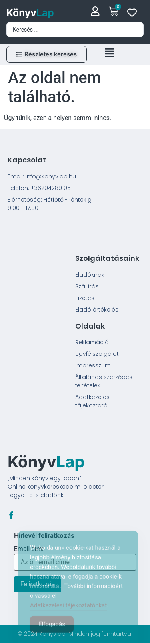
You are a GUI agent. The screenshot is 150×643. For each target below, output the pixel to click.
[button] (109, 54)
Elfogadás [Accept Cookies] (51, 631)
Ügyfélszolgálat (97, 354)
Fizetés (84, 298)
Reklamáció (92, 342)
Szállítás (87, 286)
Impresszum (93, 365)
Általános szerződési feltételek (104, 381)
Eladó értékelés (96, 310)
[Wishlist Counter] (132, 12)
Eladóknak (89, 275)
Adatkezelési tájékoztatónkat (68, 613)
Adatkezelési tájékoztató (93, 401)
